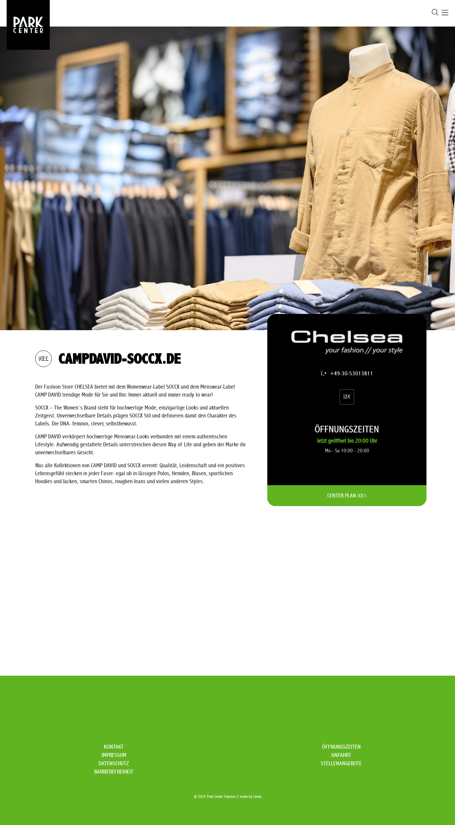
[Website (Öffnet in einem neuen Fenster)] (347, 396)
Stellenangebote (341, 763)
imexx (257, 796)
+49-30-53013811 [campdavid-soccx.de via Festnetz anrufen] (347, 373)
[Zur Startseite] (28, 25)
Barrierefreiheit (113, 771)
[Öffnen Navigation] (445, 13)
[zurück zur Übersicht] (43, 358)
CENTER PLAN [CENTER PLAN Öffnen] (346, 495)
